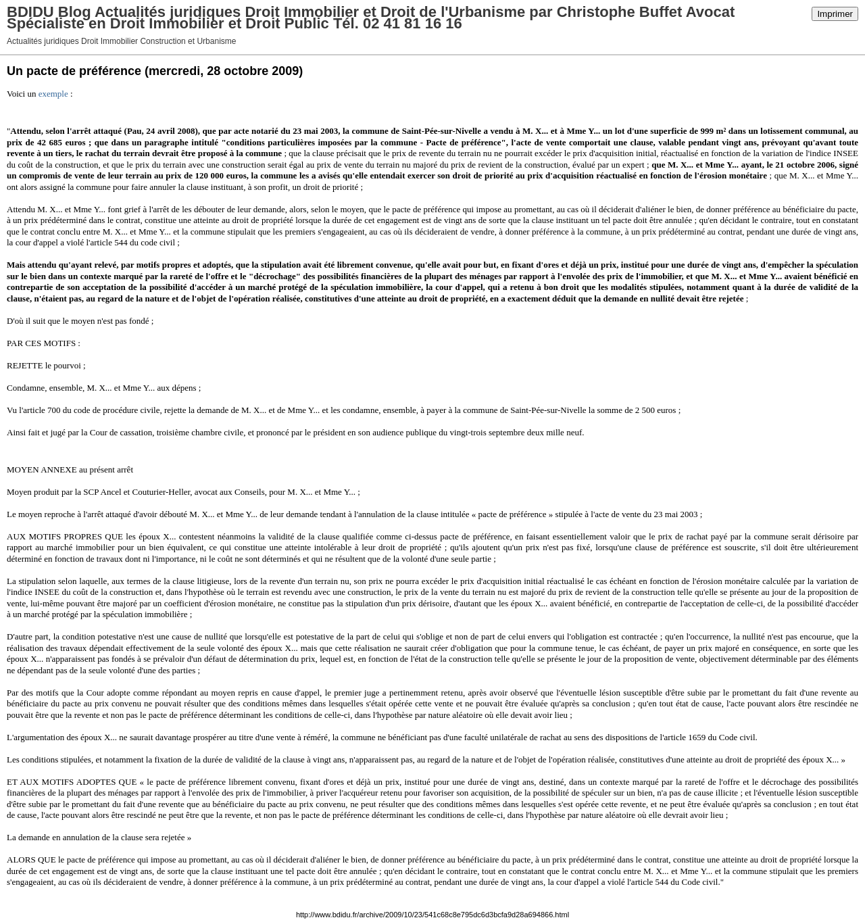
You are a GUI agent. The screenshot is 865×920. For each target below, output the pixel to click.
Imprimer (835, 14)
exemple (53, 94)
